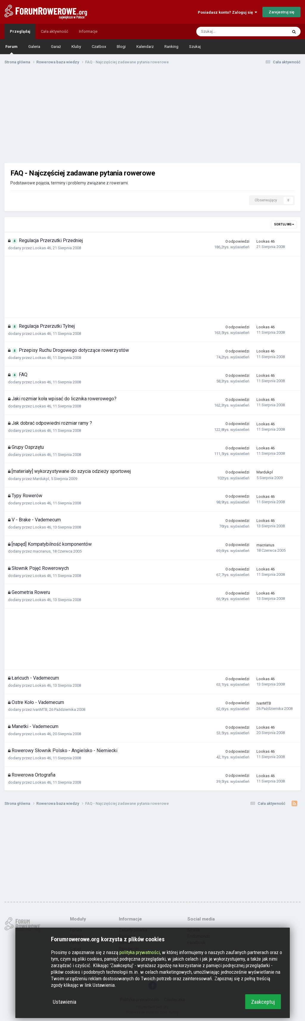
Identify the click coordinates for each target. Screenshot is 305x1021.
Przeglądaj (20, 31)
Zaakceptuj (263, 1002)
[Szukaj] (228, 31)
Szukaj (195, 46)
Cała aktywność (54, 31)
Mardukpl (41, 478)
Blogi (121, 46)
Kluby (76, 46)
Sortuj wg (284, 224)
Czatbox (99, 46)
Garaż (56, 46)
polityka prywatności (139, 952)
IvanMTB (40, 709)
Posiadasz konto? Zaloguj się (227, 12)
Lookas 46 (42, 248)
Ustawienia (64, 1002)
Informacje (88, 31)
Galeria (34, 46)
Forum (11, 49)
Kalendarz (145, 46)
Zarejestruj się (281, 12)
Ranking (171, 46)
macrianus (42, 551)
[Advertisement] (152, 115)
